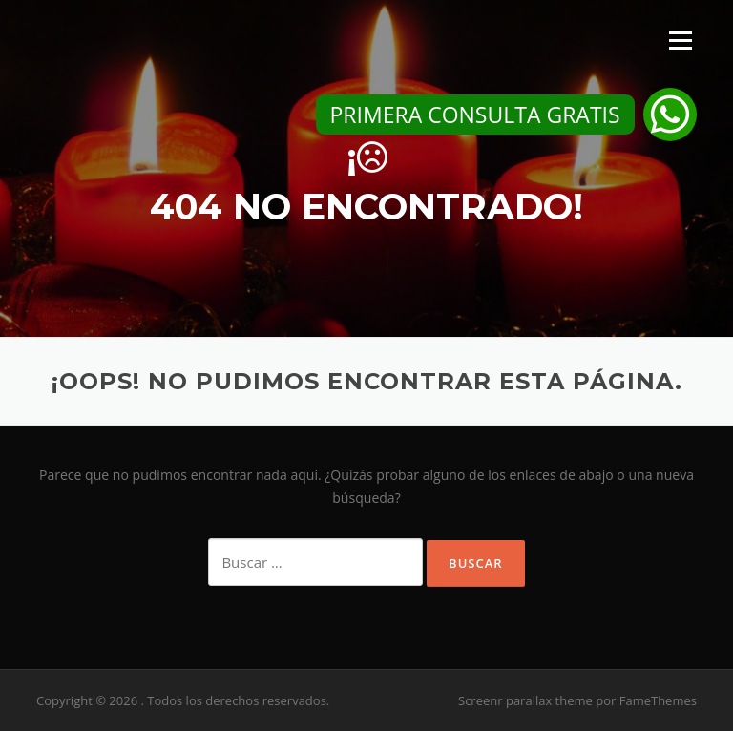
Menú (680, 40)
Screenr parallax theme (525, 700)
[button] (670, 114)
